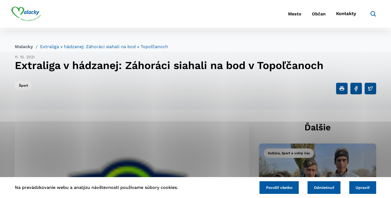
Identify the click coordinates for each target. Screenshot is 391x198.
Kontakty (341, 15)
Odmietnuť (322, 187)
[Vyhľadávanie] (368, 15)
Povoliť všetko (275, 187)
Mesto (284, 15)
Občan (311, 15)
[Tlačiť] (342, 88)
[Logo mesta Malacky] (30, 15)
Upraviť (362, 187)
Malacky (24, 46)
